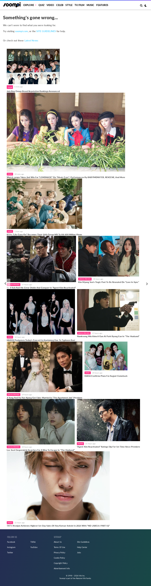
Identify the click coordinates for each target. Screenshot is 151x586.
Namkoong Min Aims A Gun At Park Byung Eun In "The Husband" (108, 336)
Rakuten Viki (81, 578)
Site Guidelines (83, 542)
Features (102, 5)
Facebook (11, 542)
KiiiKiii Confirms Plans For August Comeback (106, 376)
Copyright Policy (60, 563)
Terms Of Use (59, 547)
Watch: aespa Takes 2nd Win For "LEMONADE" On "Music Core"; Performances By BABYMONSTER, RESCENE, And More (66, 177)
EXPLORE (28, 5)
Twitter (10, 552)
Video (50, 5)
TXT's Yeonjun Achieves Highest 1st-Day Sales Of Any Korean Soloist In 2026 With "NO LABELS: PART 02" (58, 525)
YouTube (33, 547)
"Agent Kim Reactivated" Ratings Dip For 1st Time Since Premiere (108, 446)
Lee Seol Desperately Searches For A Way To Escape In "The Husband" (41, 450)
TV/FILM (79, 5)
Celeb (59, 5)
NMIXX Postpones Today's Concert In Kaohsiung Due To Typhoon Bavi (41, 340)
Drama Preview (13, 284)
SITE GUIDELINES (46, 31)
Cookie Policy (59, 558)
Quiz (41, 5)
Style (68, 5)
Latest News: (31, 40)
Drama (80, 443)
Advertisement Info (62, 568)
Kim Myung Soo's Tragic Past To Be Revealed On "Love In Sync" (108, 282)
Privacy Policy (59, 552)
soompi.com (21, 31)
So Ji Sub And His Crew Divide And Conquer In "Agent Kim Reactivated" (41, 287)
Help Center (82, 547)
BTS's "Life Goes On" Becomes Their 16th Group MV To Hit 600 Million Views (44, 234)
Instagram (11, 547)
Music (90, 5)
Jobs (79, 552)
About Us (58, 542)
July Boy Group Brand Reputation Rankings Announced (33, 91)
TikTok (33, 542)
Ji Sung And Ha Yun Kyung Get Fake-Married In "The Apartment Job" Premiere (44, 397)
